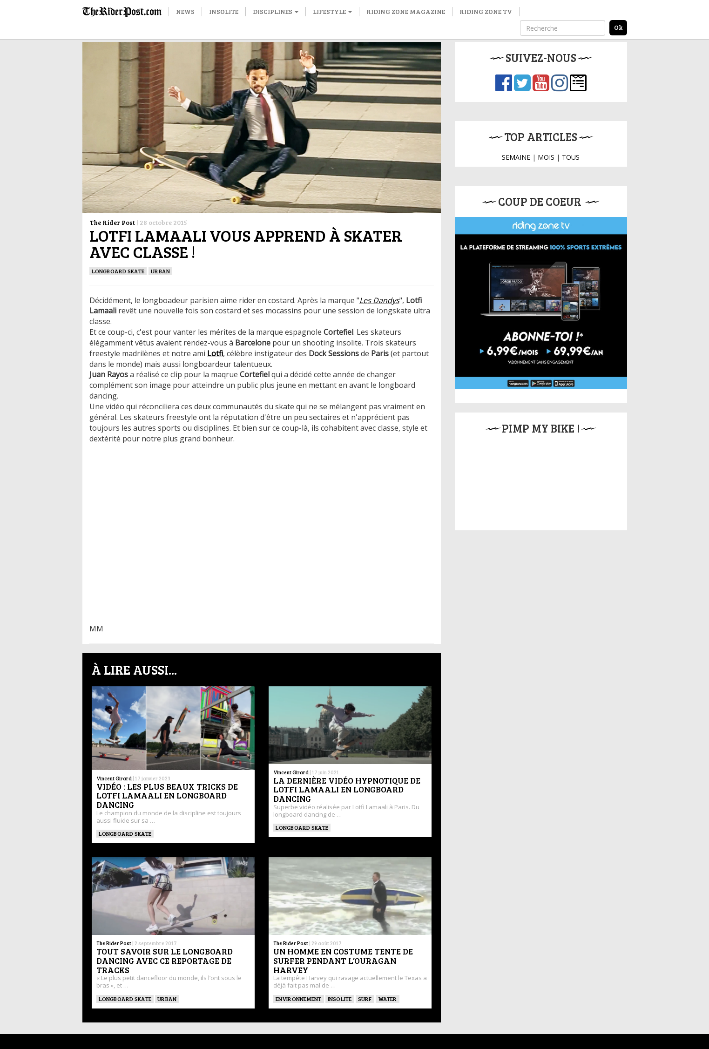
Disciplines (275, 11)
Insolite (223, 11)
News (185, 11)
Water (387, 998)
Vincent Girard (114, 778)
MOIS (546, 157)
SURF (365, 998)
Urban (160, 271)
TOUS (571, 157)
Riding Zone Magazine (405, 11)
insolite (340, 998)
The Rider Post (112, 222)
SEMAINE (516, 157)
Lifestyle (332, 11)
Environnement (299, 998)
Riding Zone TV (485, 11)
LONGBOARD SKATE (118, 271)
